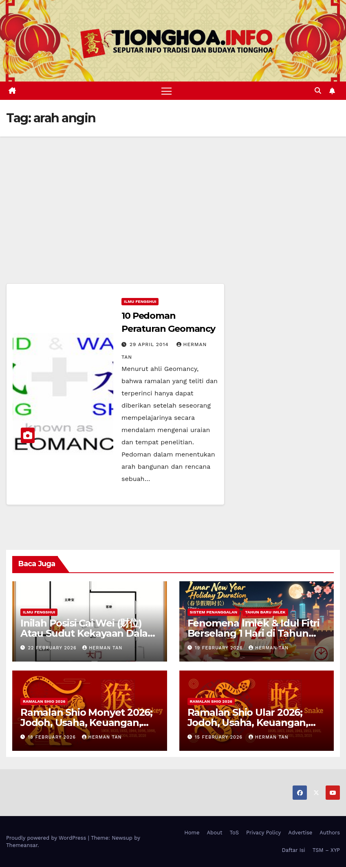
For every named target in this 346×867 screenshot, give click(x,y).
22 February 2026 (53, 648)
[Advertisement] (173, 198)
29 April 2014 (150, 344)
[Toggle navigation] (166, 90)
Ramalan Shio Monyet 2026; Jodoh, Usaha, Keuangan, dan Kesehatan (86, 722)
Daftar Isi (293, 850)
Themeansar (21, 845)
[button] (318, 91)
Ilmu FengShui (140, 301)
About (215, 832)
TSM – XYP (326, 850)
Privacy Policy (263, 832)
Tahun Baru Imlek (265, 612)
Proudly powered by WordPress (47, 838)
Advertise (300, 832)
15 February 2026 (220, 737)
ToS (234, 832)
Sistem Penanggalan (214, 612)
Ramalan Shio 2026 (44, 701)
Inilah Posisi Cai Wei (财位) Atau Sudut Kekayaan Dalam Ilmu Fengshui (88, 633)
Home (191, 832)
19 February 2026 (220, 648)
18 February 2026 (53, 737)
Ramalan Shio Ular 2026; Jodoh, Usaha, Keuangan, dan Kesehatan (247, 722)
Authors (330, 832)
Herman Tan (102, 648)
